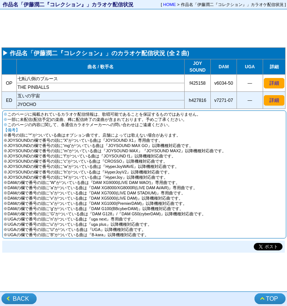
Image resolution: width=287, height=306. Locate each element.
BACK (21, 299)
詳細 (274, 83)
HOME (169, 4)
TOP (272, 299)
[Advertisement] (143, 28)
